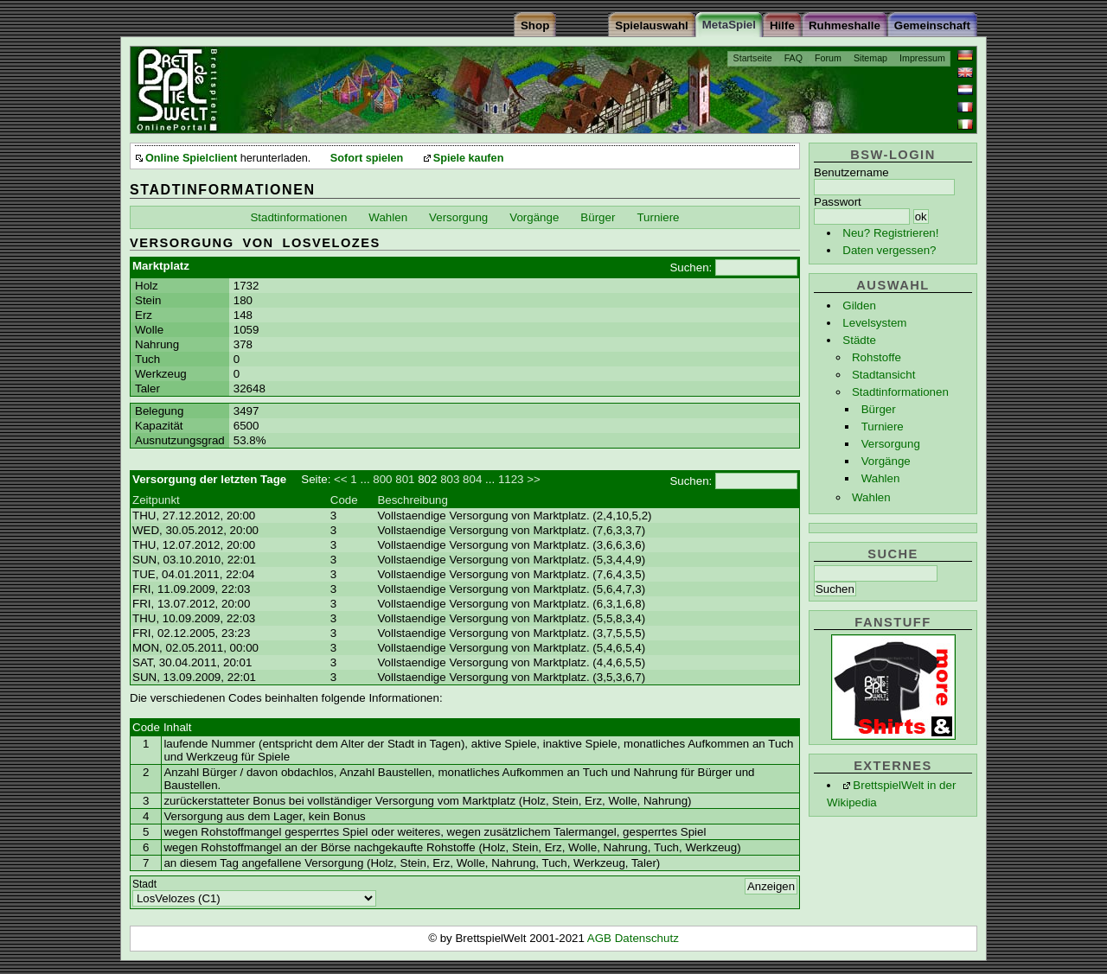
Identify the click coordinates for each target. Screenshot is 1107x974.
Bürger (878, 409)
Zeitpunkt (156, 499)
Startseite (752, 58)
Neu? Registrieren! (890, 232)
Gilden (859, 305)
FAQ (793, 58)
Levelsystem (874, 322)
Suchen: (690, 267)
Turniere (882, 426)
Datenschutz (647, 938)
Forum (828, 58)
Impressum (922, 58)
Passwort (837, 201)
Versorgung (890, 443)
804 (472, 479)
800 (382, 479)
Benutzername (851, 172)
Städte (859, 340)
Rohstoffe (876, 357)
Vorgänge (886, 461)
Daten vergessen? (889, 250)
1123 (511, 479)
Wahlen (880, 478)
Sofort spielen (366, 158)
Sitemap (870, 58)
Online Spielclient (191, 158)
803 (449, 479)
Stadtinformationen (900, 391)
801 (404, 479)
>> (534, 479)
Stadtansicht (883, 374)
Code (344, 499)
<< (341, 479)
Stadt (144, 884)
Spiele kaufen (468, 158)
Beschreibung (412, 499)
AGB (601, 938)
